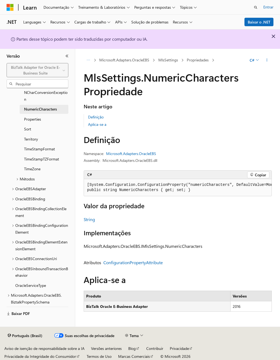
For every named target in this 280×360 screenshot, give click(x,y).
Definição (96, 117)
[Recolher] (67, 56)
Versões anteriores (106, 348)
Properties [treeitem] (32, 119)
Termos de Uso (99, 356)
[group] (178, 187)
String (89, 219)
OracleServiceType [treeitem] (30, 285)
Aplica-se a (97, 124)
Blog (132, 348)
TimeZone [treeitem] (32, 168)
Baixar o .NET (259, 22)
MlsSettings (168, 60)
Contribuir (154, 348)
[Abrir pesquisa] (255, 7)
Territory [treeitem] (31, 139)
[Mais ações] (267, 60)
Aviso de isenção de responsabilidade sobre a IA (44, 348)
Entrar (268, 7)
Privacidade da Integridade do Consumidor (40, 356)
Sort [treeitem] (27, 129)
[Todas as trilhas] (88, 60)
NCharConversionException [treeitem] (46, 96)
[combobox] (37, 70)
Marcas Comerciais (134, 356)
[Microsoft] (10, 7)
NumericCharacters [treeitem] (40, 109)
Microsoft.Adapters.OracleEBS (124, 60)
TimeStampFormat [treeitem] (39, 148)
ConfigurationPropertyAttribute (133, 262)
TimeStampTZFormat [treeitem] (41, 159)
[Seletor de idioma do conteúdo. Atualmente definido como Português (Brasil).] (25, 335)
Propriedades (198, 60)
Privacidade (179, 348)
